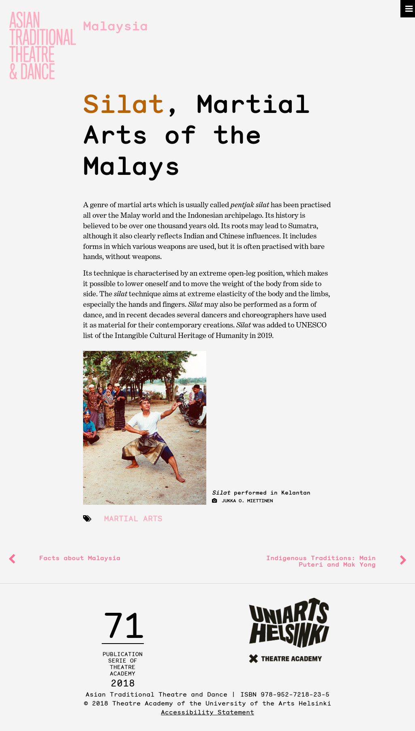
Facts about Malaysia (79, 558)
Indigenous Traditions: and (321, 561)
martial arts (133, 518)
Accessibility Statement (207, 712)
